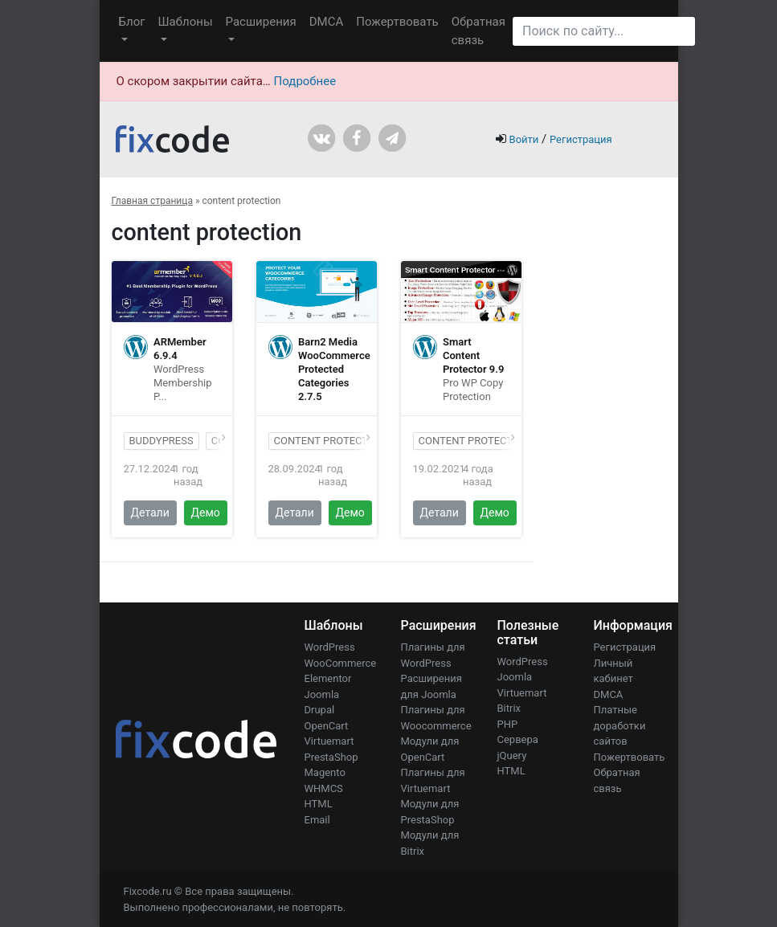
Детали (150, 512)
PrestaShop (331, 757)
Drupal (320, 710)
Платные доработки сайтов (620, 725)
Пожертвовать (397, 21)
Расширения (261, 21)
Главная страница (152, 200)
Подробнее (305, 81)
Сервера (517, 739)
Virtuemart (329, 741)
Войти (524, 139)
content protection (330, 441)
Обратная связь (478, 30)
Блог (132, 21)
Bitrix (509, 708)
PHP (507, 724)
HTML (319, 804)
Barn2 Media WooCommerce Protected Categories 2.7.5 (334, 369)
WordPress (330, 647)
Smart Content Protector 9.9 (473, 355)
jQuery (512, 755)
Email (317, 820)
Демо (205, 512)
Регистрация (581, 139)
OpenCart (327, 726)
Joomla (322, 694)
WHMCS (324, 788)
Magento (325, 772)
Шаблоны (184, 21)
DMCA (326, 21)
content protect (466, 441)
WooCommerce (341, 663)
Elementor (328, 678)
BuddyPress (161, 441)
